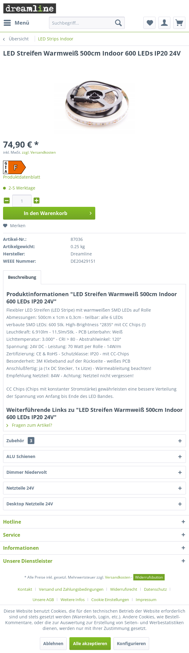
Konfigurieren (131, 643)
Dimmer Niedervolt (26, 472)
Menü (16, 22)
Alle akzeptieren (90, 643)
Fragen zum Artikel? (29, 425)
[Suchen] (118, 23)
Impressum (146, 599)
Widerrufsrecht (123, 589)
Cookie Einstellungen (110, 599)
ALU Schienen (20, 456)
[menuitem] (16, 23)
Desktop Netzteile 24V (29, 504)
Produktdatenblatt (21, 177)
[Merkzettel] (149, 23)
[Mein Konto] (164, 23)
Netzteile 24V (20, 488)
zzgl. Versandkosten (39, 152)
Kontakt (25, 589)
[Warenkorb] (179, 23)
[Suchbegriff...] (86, 23)
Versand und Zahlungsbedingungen (71, 589)
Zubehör (20, 440)
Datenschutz (155, 589)
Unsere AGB (43, 599)
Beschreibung (22, 277)
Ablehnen (53, 643)
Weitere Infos (73, 599)
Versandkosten (117, 577)
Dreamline (81, 254)
